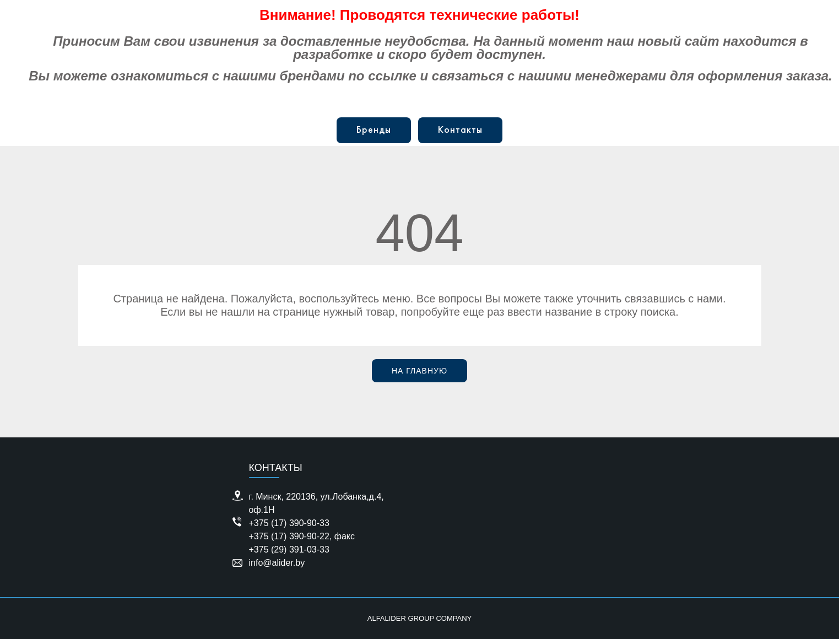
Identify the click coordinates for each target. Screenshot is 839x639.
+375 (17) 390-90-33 (289, 523)
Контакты (460, 130)
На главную (419, 370)
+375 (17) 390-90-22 (289, 536)
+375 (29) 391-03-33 (289, 549)
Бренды (373, 130)
